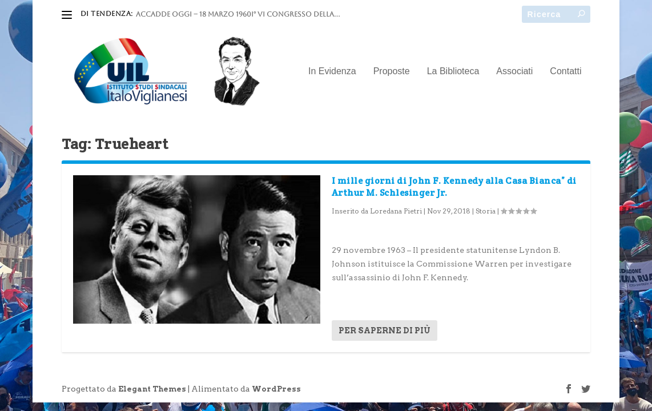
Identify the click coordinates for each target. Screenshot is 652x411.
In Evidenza (332, 71)
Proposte (391, 71)
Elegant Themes (152, 389)
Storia (486, 211)
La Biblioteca (453, 71)
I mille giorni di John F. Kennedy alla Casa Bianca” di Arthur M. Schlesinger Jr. (454, 187)
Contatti (565, 71)
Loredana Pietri (396, 211)
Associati (514, 71)
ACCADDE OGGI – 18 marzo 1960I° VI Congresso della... (238, 14)
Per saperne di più (384, 330)
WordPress (276, 389)
